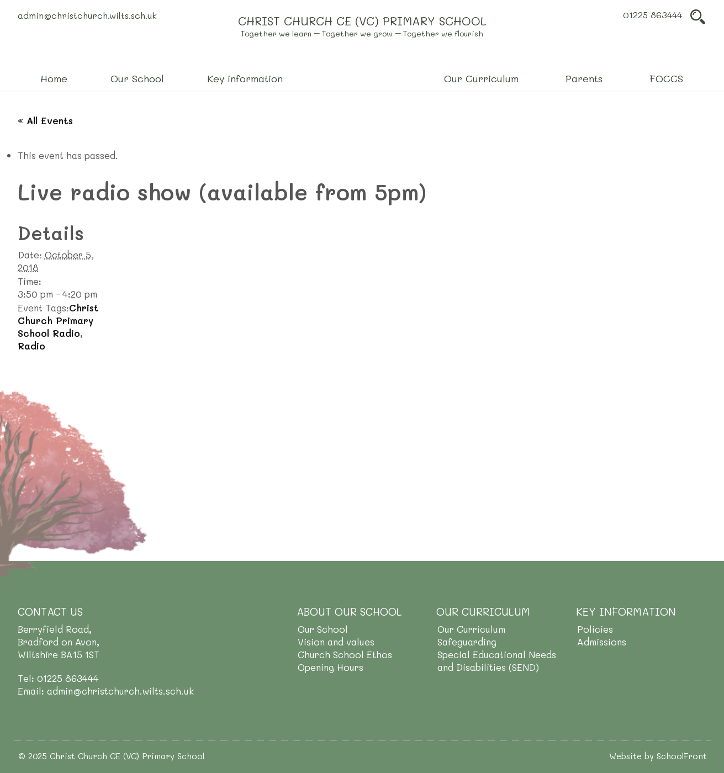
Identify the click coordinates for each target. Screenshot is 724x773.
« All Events (45, 120)
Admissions (601, 642)
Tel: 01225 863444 (58, 678)
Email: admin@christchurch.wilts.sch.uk (106, 691)
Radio (31, 346)
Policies (595, 629)
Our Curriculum (471, 629)
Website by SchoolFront (658, 755)
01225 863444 (652, 14)
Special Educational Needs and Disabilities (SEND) (496, 660)
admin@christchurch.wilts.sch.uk (87, 15)
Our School (323, 629)
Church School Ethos (345, 654)
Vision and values (336, 642)
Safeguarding (466, 642)
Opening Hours (330, 667)
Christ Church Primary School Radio (58, 320)
